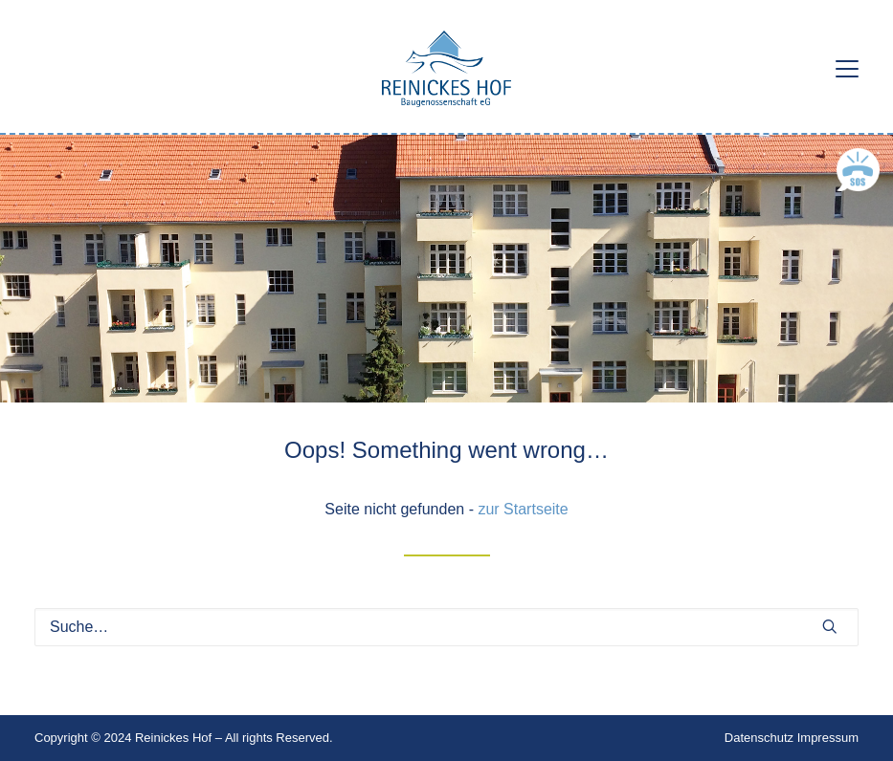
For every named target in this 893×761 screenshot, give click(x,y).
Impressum (828, 737)
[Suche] (446, 627)
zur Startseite (523, 509)
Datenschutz (759, 737)
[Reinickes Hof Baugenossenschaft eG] (446, 69)
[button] (847, 69)
